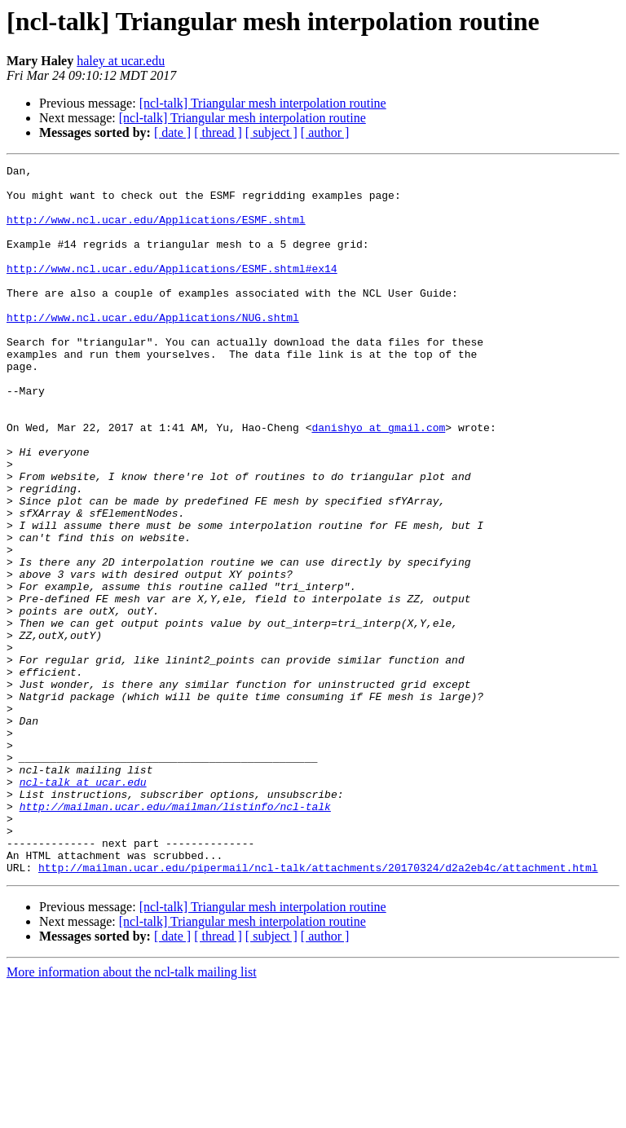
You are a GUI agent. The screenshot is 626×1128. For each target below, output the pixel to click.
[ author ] (325, 132)
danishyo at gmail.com (378, 481)
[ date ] (172, 132)
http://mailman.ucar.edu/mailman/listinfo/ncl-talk (175, 935)
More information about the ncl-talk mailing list (132, 1114)
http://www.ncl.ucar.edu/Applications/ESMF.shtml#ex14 (172, 290)
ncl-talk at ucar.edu (83, 906)
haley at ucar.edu (121, 61)
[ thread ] (218, 132)
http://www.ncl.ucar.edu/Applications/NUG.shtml (153, 348)
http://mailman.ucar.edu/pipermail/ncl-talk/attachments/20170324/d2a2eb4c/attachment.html (317, 1009)
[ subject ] (271, 132)
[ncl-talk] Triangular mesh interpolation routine (262, 103)
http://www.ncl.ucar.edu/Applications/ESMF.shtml (156, 231)
